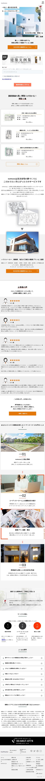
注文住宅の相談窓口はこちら (22, 47)
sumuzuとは (4, 759)
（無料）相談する (22, 409)
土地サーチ (28, 755)
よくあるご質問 (39, 755)
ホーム (2, 753)
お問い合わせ (39, 769)
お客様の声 (14, 755)
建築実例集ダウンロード (17, 759)
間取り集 (14, 753)
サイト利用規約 (27, 777)
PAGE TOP (39, 772)
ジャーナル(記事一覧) (31, 763)
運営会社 (38, 757)
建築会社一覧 (15, 757)
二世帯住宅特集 (29, 765)
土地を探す (28, 753)
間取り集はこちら (22, 160)
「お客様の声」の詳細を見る (22, 395)
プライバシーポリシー (19, 777)
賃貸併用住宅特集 (30, 767)
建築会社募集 (15, 765)
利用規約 (38, 759)
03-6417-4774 (24, 737)
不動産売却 (28, 761)
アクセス (38, 753)
